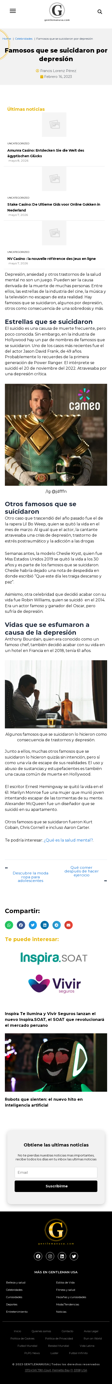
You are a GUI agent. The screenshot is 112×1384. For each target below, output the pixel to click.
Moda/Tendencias (67, 1304)
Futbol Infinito (78, 1353)
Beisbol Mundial (58, 1345)
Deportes (11, 1304)
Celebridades (14, 1290)
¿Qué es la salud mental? (68, 840)
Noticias (61, 1311)
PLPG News (32, 1353)
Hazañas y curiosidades (71, 1297)
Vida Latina (87, 1345)
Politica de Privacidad (59, 1338)
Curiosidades (14, 1297)
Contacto (67, 1331)
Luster (54, 1353)
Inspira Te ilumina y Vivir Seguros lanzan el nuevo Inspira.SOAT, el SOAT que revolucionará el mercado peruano (54, 1019)
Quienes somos (41, 1331)
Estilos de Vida (65, 1282)
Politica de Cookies (22, 1338)
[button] (9, 925)
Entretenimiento (17, 1311)
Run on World (93, 1338)
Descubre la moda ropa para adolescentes (30, 877)
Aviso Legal (91, 1331)
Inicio (17, 1331)
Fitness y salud (65, 1290)
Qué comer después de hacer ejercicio (81, 871)
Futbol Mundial (27, 1345)
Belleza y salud (15, 1282)
